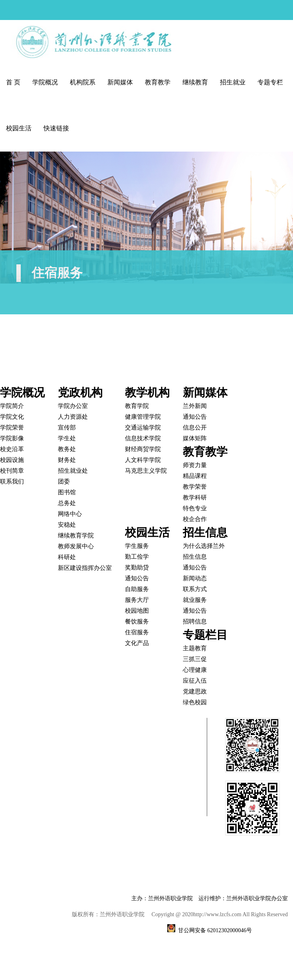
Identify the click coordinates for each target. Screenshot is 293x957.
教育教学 (157, 82)
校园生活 (19, 128)
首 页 (13, 82)
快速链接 (56, 128)
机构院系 (82, 82)
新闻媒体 (120, 82)
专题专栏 (270, 82)
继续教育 (195, 82)
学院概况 (45, 82)
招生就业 (232, 82)
